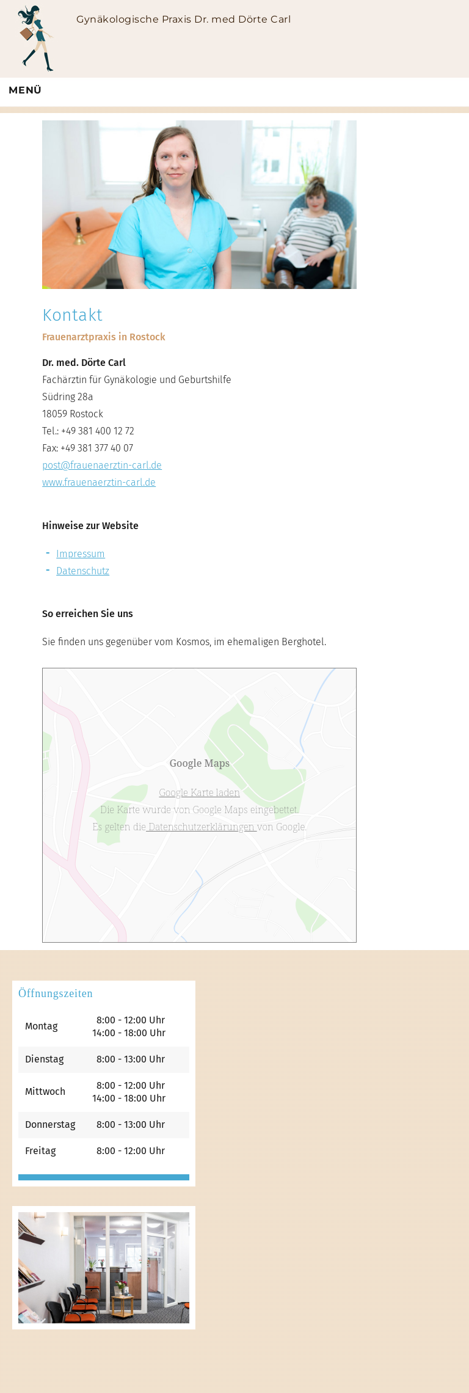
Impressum (80, 554)
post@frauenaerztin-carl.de (102, 465)
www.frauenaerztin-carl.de (99, 482)
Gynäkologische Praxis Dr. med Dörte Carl (183, 19)
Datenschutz (82, 571)
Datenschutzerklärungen (201, 826)
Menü (25, 90)
